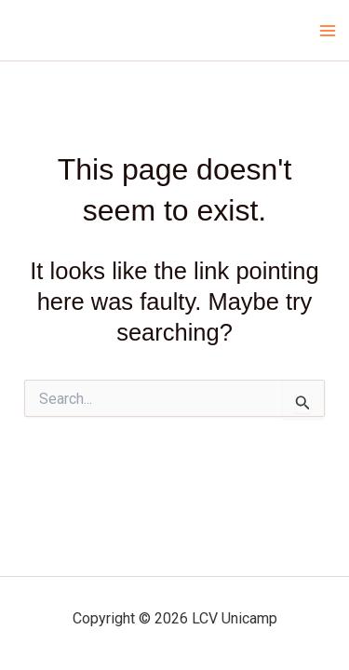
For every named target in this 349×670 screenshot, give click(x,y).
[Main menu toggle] (328, 30)
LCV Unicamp (78, 30)
